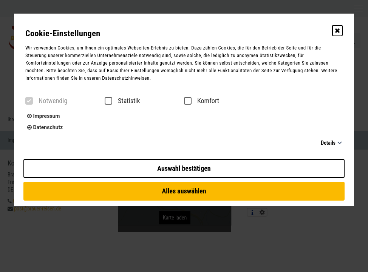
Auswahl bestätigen (183, 168)
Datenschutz (45, 127)
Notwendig (46, 101)
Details (328, 143)
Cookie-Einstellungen (63, 33)
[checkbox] (29, 101)
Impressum (43, 116)
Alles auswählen (184, 191)
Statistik (122, 101)
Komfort (201, 101)
